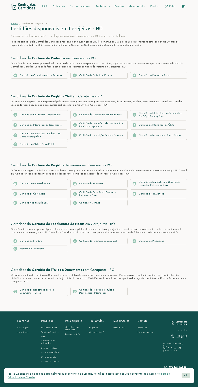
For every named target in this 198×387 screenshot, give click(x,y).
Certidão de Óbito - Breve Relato (34, 144)
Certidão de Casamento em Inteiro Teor (97, 115)
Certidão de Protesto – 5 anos (151, 75)
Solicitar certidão (49, 328)
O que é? (93, 328)
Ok (185, 375)
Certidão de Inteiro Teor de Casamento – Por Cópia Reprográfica (157, 115)
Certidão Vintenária (86, 203)
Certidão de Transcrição (148, 194)
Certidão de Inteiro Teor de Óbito (153, 125)
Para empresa (73, 320)
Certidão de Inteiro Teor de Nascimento (37, 125)
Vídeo (44, 337)
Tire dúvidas (96, 320)
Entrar (170, 6)
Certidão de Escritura (27, 241)
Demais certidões (49, 348)
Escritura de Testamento (29, 249)
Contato (155, 6)
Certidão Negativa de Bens (31, 203)
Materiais (103, 6)
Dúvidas (119, 6)
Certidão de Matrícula (88, 184)
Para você (47, 320)
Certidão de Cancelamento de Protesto (37, 75)
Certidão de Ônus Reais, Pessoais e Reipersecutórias (94, 194)
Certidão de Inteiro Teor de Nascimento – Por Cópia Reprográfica (98, 125)
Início (45, 6)
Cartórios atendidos (50, 352)
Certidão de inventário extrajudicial (95, 241)
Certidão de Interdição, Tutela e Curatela (98, 135)
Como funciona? (96, 332)
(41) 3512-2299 (170, 350)
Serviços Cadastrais (50, 332)
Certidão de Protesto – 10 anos (92, 75)
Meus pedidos (137, 6)
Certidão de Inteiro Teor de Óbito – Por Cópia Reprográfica (37, 135)
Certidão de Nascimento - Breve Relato (157, 135)
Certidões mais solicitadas (48, 342)
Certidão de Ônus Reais (29, 194)
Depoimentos (121, 320)
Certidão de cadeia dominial (31, 184)
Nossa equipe (23, 328)
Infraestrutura (23, 332)
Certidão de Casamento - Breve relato (37, 115)
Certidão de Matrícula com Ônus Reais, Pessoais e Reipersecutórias (156, 183)
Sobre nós (59, 6)
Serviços (14, 23)
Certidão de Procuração (148, 241)
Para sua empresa (80, 6)
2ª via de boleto (48, 357)
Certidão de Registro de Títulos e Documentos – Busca (33, 291)
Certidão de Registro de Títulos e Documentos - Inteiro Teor (93, 291)
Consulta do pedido (50, 361)
